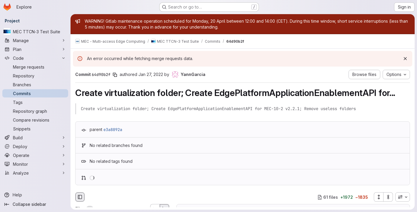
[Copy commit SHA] (114, 74)
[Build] (35, 137)
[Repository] (35, 76)
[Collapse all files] (388, 197)
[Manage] (35, 40)
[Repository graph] (35, 111)
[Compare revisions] (35, 120)
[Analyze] (35, 173)
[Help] (35, 195)
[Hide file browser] (80, 197)
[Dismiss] (405, 58)
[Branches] (35, 84)
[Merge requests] (35, 67)
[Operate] (35, 155)
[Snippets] (35, 129)
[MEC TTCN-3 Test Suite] (35, 31)
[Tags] (35, 102)
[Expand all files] (378, 197)
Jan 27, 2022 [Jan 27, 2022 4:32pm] (150, 74)
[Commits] (35, 93)
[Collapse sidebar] (35, 204)
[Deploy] (35, 146)
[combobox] (402, 197)
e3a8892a (112, 129)
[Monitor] (35, 164)
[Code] (35, 58)
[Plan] (35, 49)
